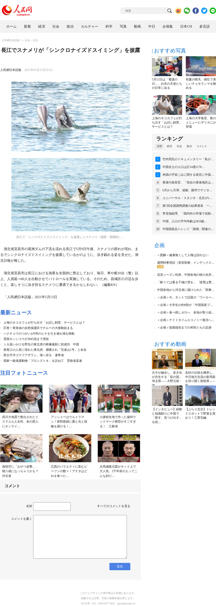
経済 (41, 26)
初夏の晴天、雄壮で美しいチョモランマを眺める (201, 83)
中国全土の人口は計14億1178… (183, 167)
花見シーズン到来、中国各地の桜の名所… (185, 274)
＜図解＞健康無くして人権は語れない (182, 255)
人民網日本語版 (11, 40)
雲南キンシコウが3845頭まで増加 (26, 339)
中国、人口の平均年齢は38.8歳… (184, 221)
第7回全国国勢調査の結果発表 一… (187, 205)
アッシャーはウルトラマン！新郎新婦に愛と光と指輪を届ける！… (69, 421)
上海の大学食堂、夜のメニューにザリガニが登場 (201, 122)
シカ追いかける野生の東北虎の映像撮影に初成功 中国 (41, 344)
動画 (137, 26)
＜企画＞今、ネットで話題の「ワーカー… (185, 297)
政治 (70, 26)
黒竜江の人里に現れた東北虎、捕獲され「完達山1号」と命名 (45, 349)
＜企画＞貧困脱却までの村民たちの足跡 (184, 327)
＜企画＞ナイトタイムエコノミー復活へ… (185, 320)
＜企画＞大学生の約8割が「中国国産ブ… (185, 305)
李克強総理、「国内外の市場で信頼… (188, 213)
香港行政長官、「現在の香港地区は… (188, 182)
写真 (123, 26)
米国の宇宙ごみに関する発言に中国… (188, 174)
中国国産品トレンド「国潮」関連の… (188, 229)
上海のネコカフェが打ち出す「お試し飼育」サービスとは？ (44, 322)
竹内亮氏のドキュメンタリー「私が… (188, 159)
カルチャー (89, 26)
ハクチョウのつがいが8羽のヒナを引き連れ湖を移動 (38, 333)
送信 (120, 566)
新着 (27, 26)
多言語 (204, 26)
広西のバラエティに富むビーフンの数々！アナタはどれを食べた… (69, 471)
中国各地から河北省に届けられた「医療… (185, 289)
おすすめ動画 (170, 344)
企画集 (167, 26)
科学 (109, 26)
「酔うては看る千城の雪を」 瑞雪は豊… (185, 282)
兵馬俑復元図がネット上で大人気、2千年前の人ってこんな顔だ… (118, 471)
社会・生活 (31, 40)
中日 (151, 26)
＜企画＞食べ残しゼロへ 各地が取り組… (185, 312)
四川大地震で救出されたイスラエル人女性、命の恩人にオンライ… (20, 421)
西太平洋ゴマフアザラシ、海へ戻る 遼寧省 (33, 355)
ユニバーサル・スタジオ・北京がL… (187, 198)
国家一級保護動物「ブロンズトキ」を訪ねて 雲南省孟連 (42, 360)
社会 (55, 26)
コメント (202, 146)
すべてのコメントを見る (113, 506)
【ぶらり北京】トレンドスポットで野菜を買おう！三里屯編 (200, 413)
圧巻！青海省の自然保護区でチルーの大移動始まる (38, 328)
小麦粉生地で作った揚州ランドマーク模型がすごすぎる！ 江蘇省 (118, 421)
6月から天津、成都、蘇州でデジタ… (187, 190)
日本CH (186, 26)
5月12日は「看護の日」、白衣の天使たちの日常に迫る (167, 83)
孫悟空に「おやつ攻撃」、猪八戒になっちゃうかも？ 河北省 (21, 471)
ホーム (11, 26)
